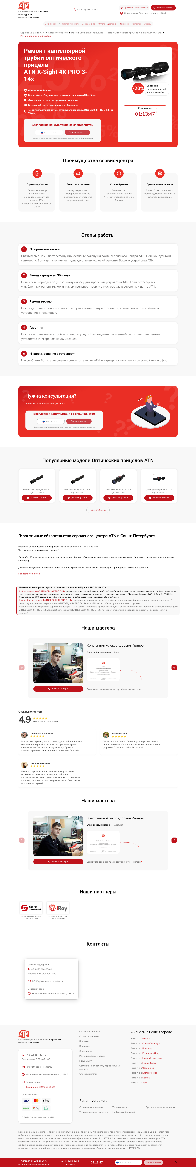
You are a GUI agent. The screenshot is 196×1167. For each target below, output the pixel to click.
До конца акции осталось (70, 1162)
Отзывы (147, 24)
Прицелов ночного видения (160, 1107)
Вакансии (124, 24)
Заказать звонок (162, 7)
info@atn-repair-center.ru (37, 1066)
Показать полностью (29, 573)
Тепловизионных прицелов (93, 1112)
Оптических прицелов (91, 1107)
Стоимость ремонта (89, 1031)
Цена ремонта (88, 24)
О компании (50, 24)
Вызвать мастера (58, 688)
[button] (174, 667)
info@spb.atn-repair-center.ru (45, 981)
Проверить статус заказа (134, 7)
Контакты (136, 24)
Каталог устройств (70, 24)
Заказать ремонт (36, 498)
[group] (31, 910)
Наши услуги (86, 1060)
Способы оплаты (88, 1073)
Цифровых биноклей (123, 1112)
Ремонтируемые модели (92, 1056)
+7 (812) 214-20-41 (87, 9)
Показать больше (98, 510)
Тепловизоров (119, 1107)
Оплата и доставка (107, 24)
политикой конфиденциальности (82, 138)
